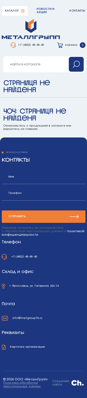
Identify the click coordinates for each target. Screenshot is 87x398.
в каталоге (57, 125)
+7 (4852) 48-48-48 (31, 45)
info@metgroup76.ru (27, 318)
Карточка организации (27, 346)
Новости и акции (45, 11)
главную (31, 129)
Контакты (77, 10)
